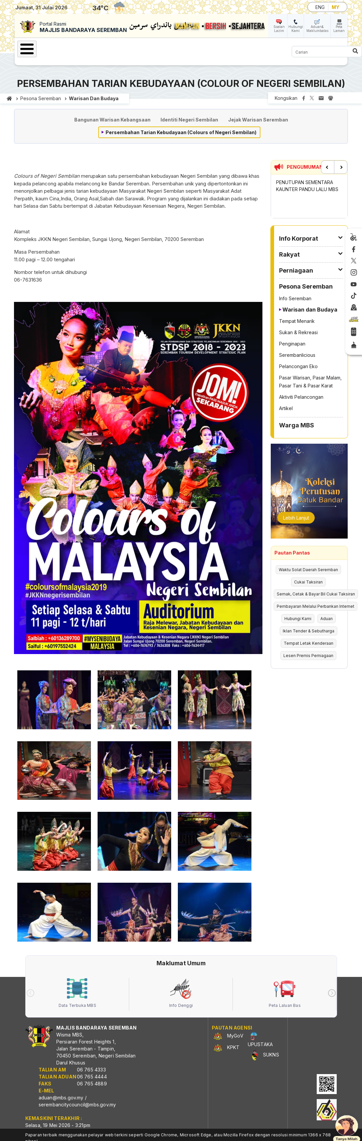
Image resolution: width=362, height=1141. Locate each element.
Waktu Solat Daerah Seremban (308, 569)
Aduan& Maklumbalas (317, 29)
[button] (54, 702)
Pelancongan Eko (298, 366)
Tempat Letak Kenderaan (308, 643)
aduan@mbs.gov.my (61, 1097)
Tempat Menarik (297, 321)
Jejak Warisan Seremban (258, 119)
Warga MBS (296, 425)
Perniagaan (296, 270)
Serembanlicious (297, 355)
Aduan (326, 618)
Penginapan (292, 343)
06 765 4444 (92, 1076)
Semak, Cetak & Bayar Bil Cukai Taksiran (316, 593)
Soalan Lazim (279, 29)
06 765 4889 (92, 1083)
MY (335, 7)
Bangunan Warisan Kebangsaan (112, 119)
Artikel (286, 408)
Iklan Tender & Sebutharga (308, 630)
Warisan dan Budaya (94, 98)
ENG (320, 7)
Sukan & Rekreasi (298, 332)
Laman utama (9, 98)
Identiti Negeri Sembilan (189, 119)
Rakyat (289, 254)
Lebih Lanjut (296, 518)
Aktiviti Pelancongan (301, 397)
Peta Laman (339, 29)
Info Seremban (295, 298)
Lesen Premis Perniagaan (308, 655)
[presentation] (30, 993)
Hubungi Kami (295, 29)
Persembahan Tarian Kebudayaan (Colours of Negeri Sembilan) (181, 132)
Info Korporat (298, 238)
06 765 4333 (91, 1069)
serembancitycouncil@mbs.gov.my (77, 1104)
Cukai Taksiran (308, 581)
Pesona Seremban (40, 98)
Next (340, 167)
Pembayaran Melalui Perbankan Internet (315, 606)
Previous (327, 167)
